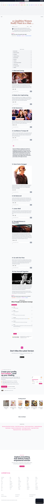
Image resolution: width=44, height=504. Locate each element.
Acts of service (23, 297)
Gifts (27, 481)
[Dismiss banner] (31, 336)
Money (19, 484)
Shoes (2, 487)
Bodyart (2, 478)
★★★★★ (42, 16)
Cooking (28, 478)
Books (10, 478)
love (1, 16)
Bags (18, 477)
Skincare (11, 487)
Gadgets (11, 481)
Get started (40, 383)
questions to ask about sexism (16, 428)
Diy (10, 480)
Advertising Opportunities (32, 494)
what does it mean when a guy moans (8, 426)
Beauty (36, 477)
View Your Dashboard (11, 386)
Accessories (2, 477)
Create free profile (4, 386)
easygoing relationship (38, 426)
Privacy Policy (16, 496)
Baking (28, 477)
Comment (15, 333)
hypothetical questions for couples (19, 151)
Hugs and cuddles (13, 297)
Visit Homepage (22, 466)
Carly (13, 26)
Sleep (19, 487)
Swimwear (36, 487)
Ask (30, 91)
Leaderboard (33, 383)
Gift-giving (26, 297)
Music (36, 484)
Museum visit (23, 35)
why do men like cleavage (19, 426)
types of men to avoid (34, 428)
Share (30, 26)
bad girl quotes (8, 428)
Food (36, 480)
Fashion (19, 480)
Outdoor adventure (19, 35)
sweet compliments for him (26, 429)
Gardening (19, 481)
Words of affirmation (18, 297)
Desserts (36, 478)
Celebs (19, 478)
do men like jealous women (29, 426)
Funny (2, 481)
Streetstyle (28, 487)
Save (27, 26)
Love (1, 484)
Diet (1, 480)
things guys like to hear (17, 429)
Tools (1, 490)
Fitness (28, 480)
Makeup (11, 484)
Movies (28, 484)
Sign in (15, 388)
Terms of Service (31, 496)
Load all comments (14, 304)
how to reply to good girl (26, 428)
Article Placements (17, 494)
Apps (10, 477)
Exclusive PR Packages (3, 496)
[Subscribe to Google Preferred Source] (16, 337)
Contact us (2, 494)
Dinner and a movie (14, 35)
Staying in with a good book (28, 35)
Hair (35, 481)
